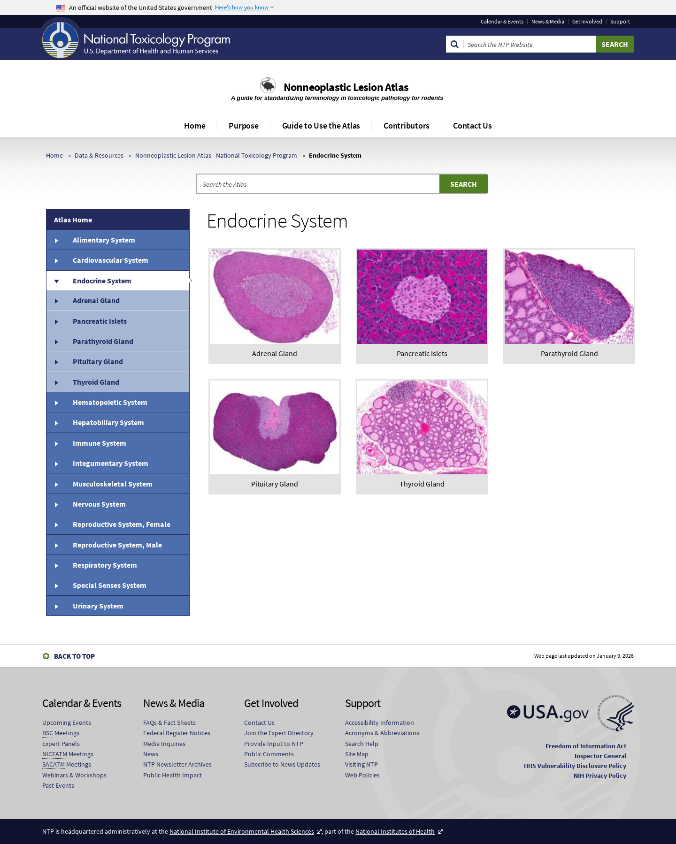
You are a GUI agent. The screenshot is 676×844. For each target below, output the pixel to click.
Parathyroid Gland (103, 341)
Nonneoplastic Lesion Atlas (346, 87)
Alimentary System (104, 239)
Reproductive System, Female (121, 524)
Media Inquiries (164, 743)
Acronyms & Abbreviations (382, 733)
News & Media (547, 21)
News (150, 754)
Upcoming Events (66, 722)
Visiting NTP (361, 764)
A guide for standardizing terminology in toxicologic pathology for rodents (338, 97)
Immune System (99, 443)
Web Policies (362, 775)
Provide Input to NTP (273, 743)
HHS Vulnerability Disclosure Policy (575, 765)
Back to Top (74, 656)
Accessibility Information (379, 722)
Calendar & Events (502, 21)
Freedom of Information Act (585, 746)
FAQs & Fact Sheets (169, 722)
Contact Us (472, 125)
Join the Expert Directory (279, 733)
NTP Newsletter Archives (177, 764)
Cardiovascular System (110, 260)
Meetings (60, 733)
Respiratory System (105, 565)
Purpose (243, 125)
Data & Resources (99, 155)
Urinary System (98, 605)
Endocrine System (102, 280)
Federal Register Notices (176, 733)
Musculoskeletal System (113, 483)
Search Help (361, 743)
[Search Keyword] (530, 44)
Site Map (357, 754)
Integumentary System (110, 463)
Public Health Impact (172, 775)
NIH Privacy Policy (600, 775)
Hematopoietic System (110, 402)
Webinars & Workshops (74, 775)
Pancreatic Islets (100, 321)
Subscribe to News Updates (282, 764)
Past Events (58, 785)
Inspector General (600, 756)
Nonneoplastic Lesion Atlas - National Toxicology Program (216, 155)
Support (620, 21)
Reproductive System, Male (117, 544)
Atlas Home (73, 219)
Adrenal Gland (96, 300)
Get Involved (587, 21)
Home (194, 125)
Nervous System (99, 504)
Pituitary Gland (98, 361)
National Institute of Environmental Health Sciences (241, 831)
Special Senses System (109, 585)
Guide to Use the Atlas (321, 125)
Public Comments (269, 754)
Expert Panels (61, 743)
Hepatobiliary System (108, 422)
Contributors (407, 125)
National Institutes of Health (395, 831)
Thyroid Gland (96, 382)
